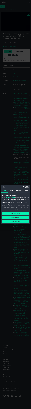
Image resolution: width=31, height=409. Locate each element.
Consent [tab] (4, 190)
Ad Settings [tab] (19, 190)
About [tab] (26, 190)
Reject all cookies (15, 221)
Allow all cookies (15, 213)
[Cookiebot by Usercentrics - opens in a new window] (23, 187)
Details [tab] (11, 190)
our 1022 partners (10, 197)
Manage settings (15, 217)
